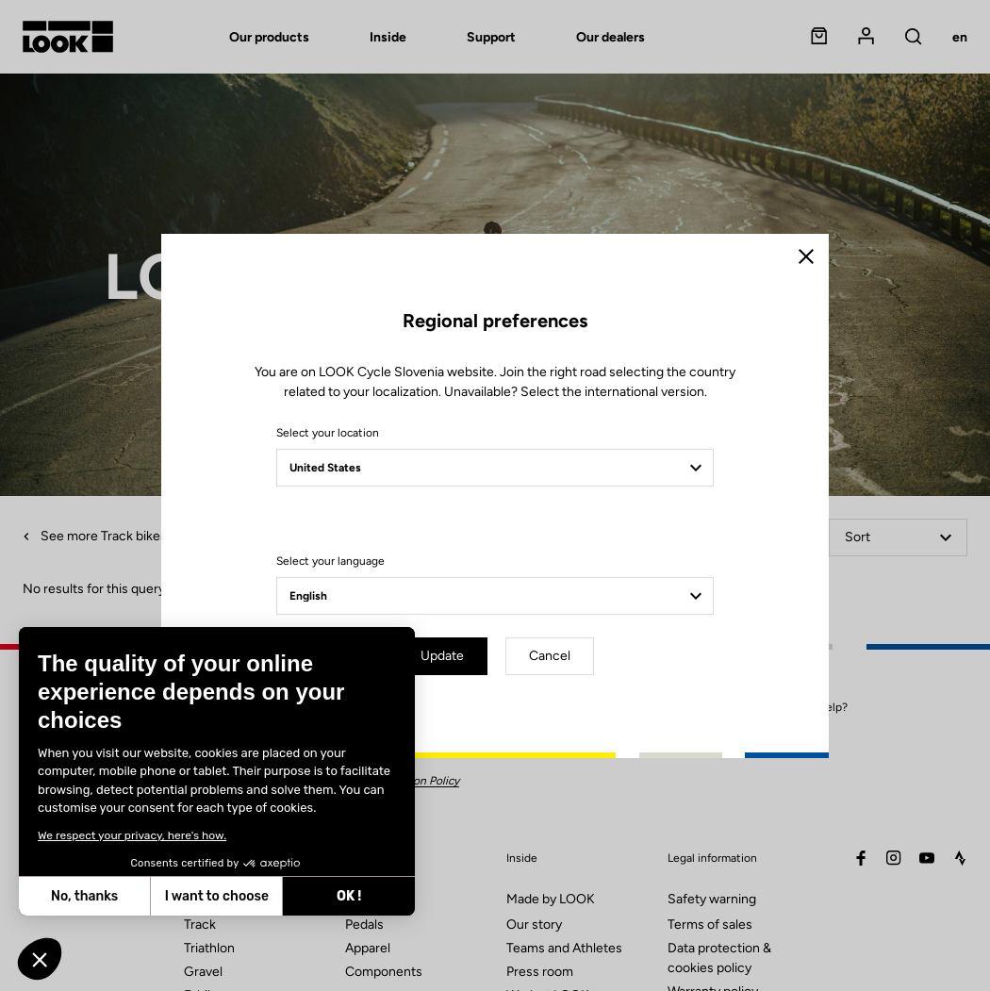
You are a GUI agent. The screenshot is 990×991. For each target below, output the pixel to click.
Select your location (327, 432)
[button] (39, 959)
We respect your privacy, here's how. (131, 835)
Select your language (330, 561)
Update (442, 656)
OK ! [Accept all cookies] (348, 896)
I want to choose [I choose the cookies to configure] (216, 896)
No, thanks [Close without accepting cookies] (83, 896)
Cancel (549, 656)
